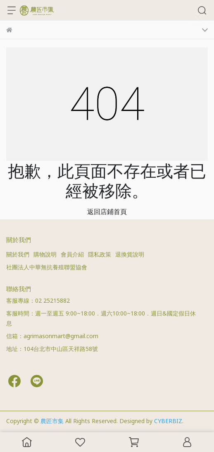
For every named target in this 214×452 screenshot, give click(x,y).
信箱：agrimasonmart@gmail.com (52, 336)
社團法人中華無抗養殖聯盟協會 (46, 267)
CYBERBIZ (168, 421)
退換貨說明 (129, 254)
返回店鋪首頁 (107, 211)
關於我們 (17, 254)
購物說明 (45, 254)
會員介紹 (72, 254)
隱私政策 (99, 254)
